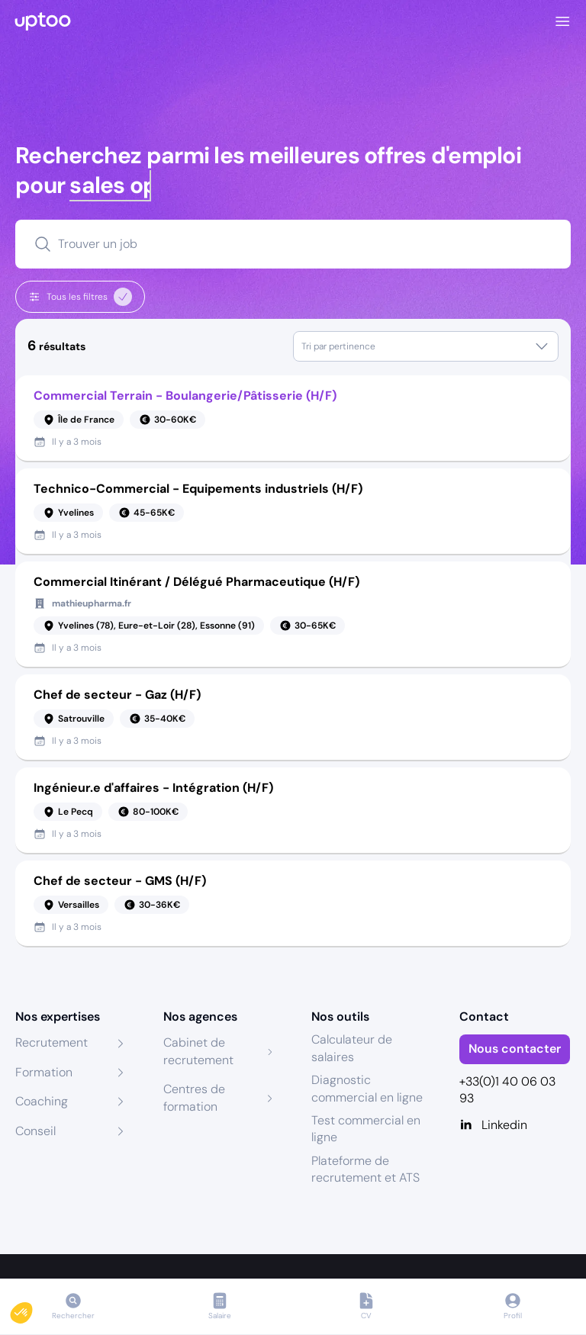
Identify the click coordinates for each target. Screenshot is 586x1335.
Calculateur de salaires (351, 1047)
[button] (32, 1309)
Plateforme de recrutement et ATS (365, 1169)
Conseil (35, 1131)
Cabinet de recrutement (198, 1050)
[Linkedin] (515, 1125)
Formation (43, 1072)
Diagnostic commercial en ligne (367, 1088)
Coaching (41, 1101)
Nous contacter (514, 1049)
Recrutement (51, 1042)
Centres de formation (194, 1097)
